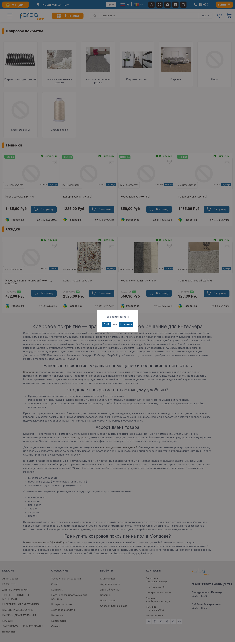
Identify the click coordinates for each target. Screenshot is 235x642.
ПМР (106, 324)
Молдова (126, 324)
